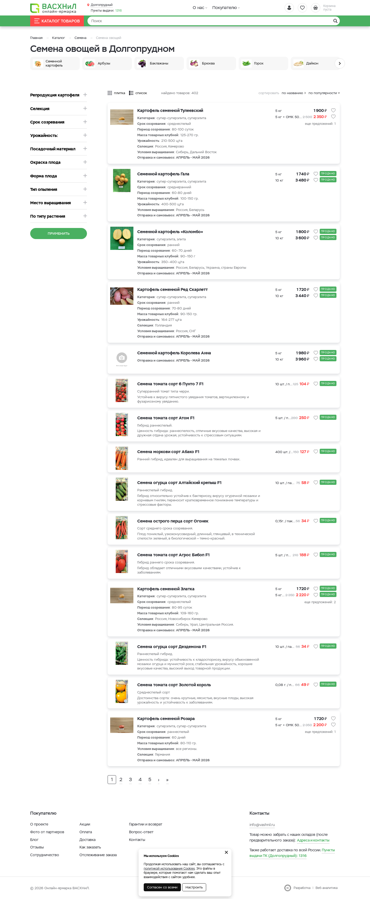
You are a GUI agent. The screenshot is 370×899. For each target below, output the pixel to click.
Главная (36, 38)
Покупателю (224, 7)
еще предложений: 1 (320, 123)
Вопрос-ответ (141, 832)
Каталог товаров (57, 21)
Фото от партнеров (47, 832)
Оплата (85, 832)
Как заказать (90, 847)
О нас (198, 7)
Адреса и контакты (313, 840)
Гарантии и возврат (145, 824)
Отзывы (37, 847)
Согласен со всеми (162, 887)
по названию (292, 93)
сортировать (269, 93)
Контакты (137, 839)
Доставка (87, 839)
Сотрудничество (44, 855)
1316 (106, 11)
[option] (56, 63)
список (141, 93)
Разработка (302, 887)
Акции (84, 824)
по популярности (323, 93)
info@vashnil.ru (262, 824)
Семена (80, 38)
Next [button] (340, 63)
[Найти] (213, 21)
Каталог (58, 38)
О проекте (39, 824)
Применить (59, 233)
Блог (34, 839)
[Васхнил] (53, 8)
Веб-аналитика (326, 887)
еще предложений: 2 (320, 602)
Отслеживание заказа (98, 855)
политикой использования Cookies (169, 869)
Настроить (194, 887)
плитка (119, 93)
